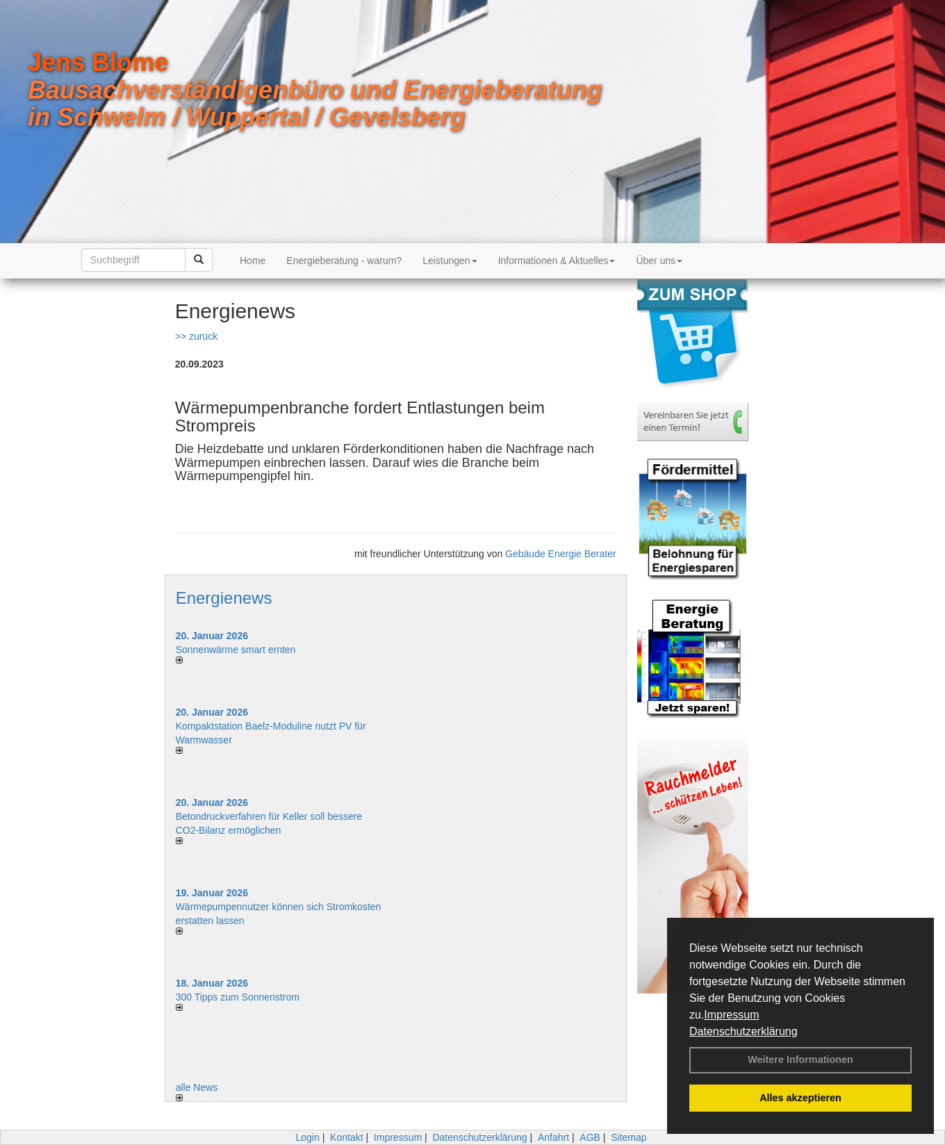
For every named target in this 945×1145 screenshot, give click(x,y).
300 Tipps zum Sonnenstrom (237, 997)
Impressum (731, 1015)
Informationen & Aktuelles (557, 260)
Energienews (224, 597)
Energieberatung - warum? (344, 260)
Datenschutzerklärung (743, 1031)
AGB (590, 1137)
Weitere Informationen (800, 1059)
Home (252, 260)
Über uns (659, 260)
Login (307, 1137)
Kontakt (346, 1137)
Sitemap (628, 1137)
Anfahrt (553, 1137)
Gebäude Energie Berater (560, 553)
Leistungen (449, 260)
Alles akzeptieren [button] (800, 1097)
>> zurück (196, 336)
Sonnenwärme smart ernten (236, 649)
